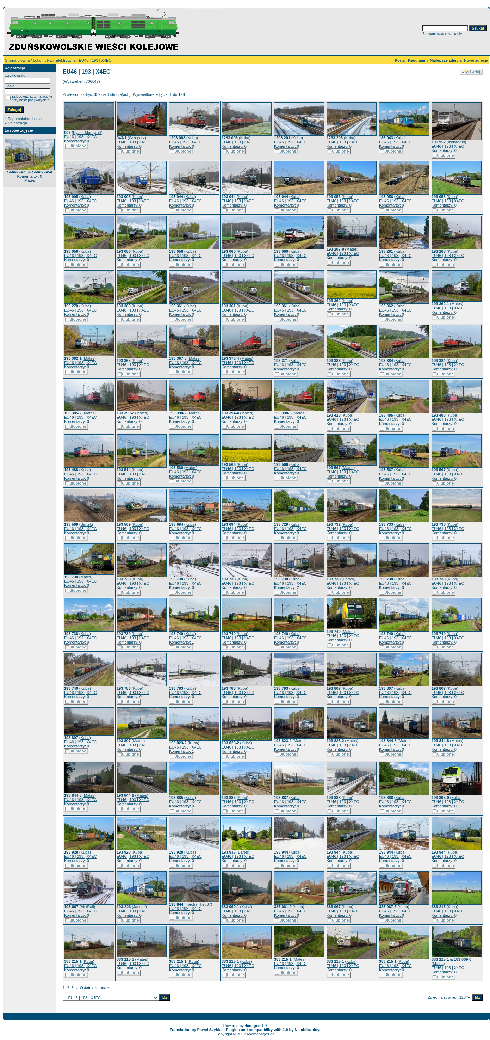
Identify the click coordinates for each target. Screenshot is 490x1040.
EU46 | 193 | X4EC (80, 137)
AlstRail (87, 907)
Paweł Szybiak (210, 1030)
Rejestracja (17, 123)
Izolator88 (456, 142)
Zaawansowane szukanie (442, 34)
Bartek (86, 524)
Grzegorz (137, 138)
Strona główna (17, 60)
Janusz (139, 907)
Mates (351, 249)
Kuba (192, 138)
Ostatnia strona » (95, 988)
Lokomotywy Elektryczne (54, 60)
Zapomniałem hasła (25, 119)
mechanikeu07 (198, 904)
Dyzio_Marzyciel (87, 132)
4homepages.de (260, 1034)
